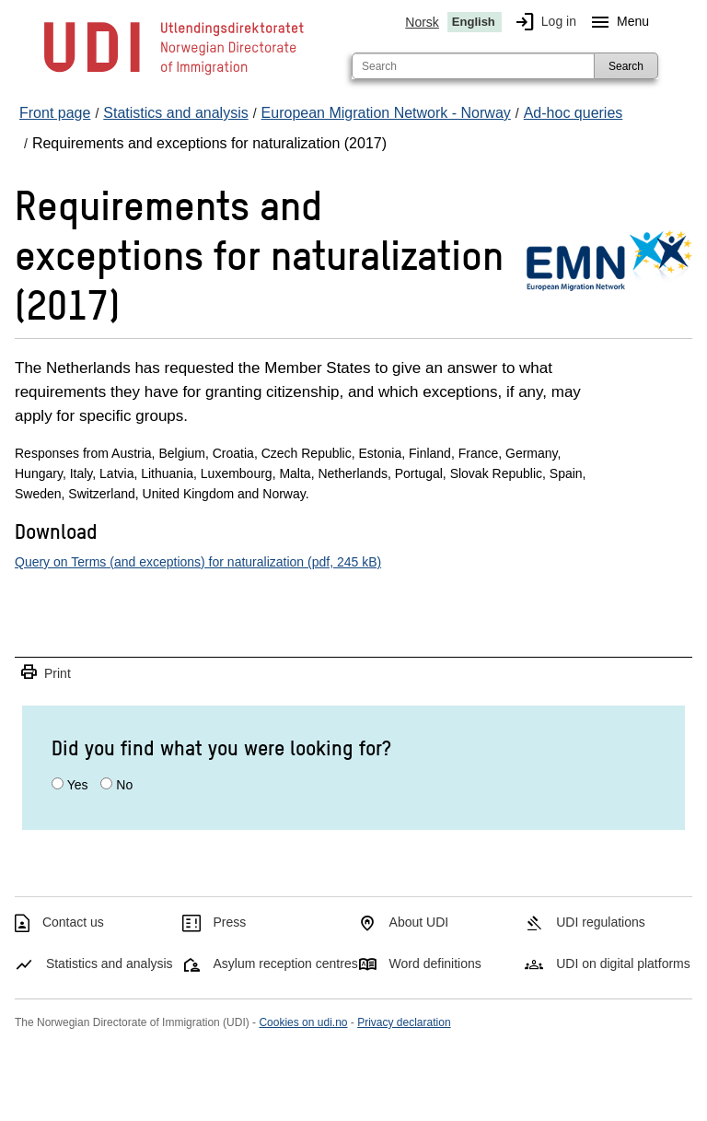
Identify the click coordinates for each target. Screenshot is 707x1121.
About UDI (419, 922)
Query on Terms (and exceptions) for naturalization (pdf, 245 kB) (198, 562)
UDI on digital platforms (623, 963)
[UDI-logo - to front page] (174, 73)
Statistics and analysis (109, 963)
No (124, 784)
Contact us (73, 922)
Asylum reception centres (286, 963)
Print (45, 672)
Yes (77, 784)
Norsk (422, 22)
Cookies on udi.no (303, 1022)
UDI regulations (600, 922)
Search (625, 66)
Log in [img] (542, 22)
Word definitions (435, 963)
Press (230, 922)
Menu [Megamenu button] (616, 22)
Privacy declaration (403, 1022)
